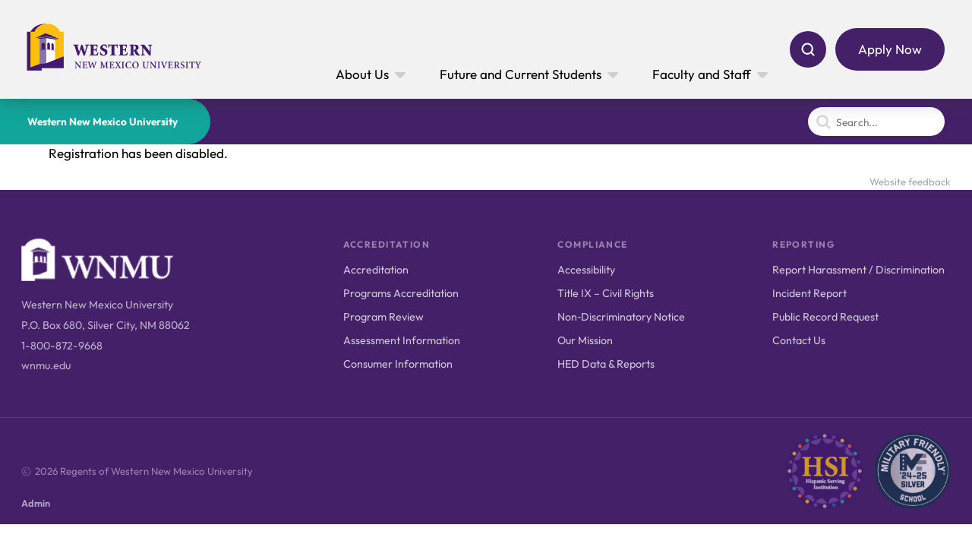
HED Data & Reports (606, 364)
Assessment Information (401, 340)
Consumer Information (398, 364)
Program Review (383, 317)
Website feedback (910, 181)
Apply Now (890, 49)
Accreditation (376, 270)
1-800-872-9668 (62, 346)
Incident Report (809, 293)
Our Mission (585, 340)
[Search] (808, 49)
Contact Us (798, 340)
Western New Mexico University (102, 121)
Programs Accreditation (401, 293)
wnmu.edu (46, 365)
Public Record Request (825, 317)
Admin (35, 503)
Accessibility (586, 270)
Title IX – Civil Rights (605, 293)
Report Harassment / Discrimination (858, 270)
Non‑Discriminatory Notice (621, 317)
